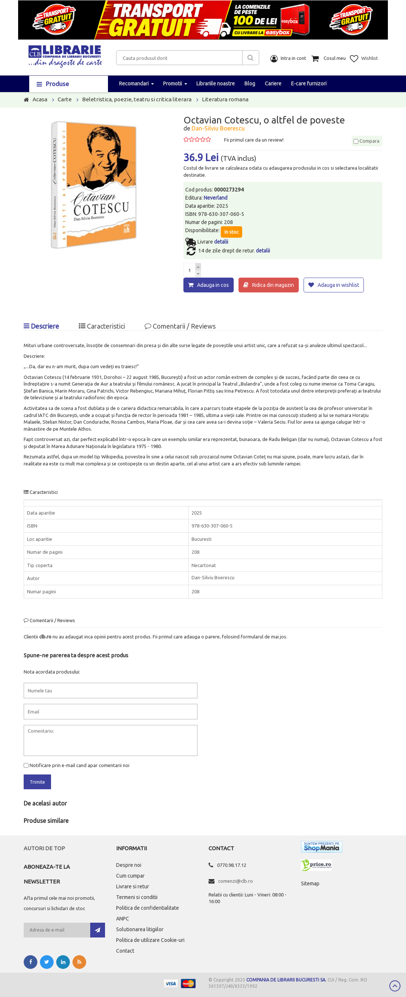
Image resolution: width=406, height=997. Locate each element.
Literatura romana (225, 99)
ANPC (122, 919)
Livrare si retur (132, 886)
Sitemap (310, 883)
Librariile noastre (215, 84)
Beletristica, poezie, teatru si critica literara (137, 99)
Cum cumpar (130, 876)
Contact (125, 951)
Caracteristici (102, 326)
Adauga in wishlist (338, 285)
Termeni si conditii (137, 897)
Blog (249, 84)
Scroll (394, 985)
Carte (65, 99)
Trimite (37, 781)
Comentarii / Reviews (180, 326)
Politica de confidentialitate (147, 908)
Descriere (41, 326)
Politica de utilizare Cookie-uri (150, 940)
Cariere (273, 84)
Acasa (40, 99)
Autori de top (44, 848)
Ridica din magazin (273, 285)
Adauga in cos (213, 285)
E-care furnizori (309, 84)
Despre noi (128, 865)
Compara (366, 140)
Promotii (172, 84)
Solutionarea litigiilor (139, 929)
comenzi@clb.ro (235, 881)
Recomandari (134, 84)
